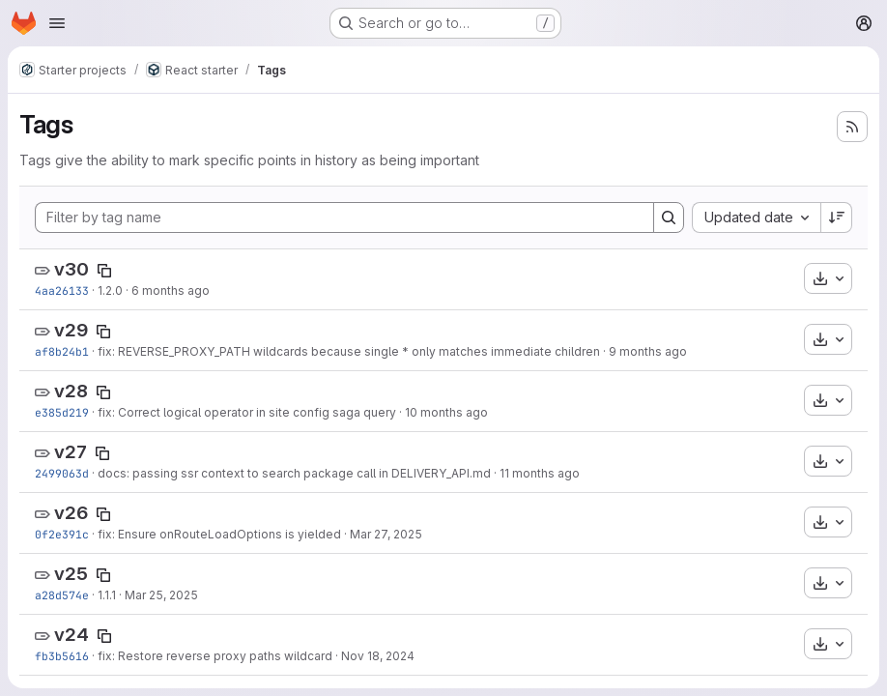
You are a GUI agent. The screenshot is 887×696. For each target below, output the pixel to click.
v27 (70, 452)
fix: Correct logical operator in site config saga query (247, 412)
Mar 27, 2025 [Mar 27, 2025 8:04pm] (386, 534)
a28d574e (62, 595)
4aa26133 (62, 290)
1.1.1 (107, 595)
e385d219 (62, 412)
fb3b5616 (62, 656)
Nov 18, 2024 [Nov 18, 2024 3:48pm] (378, 656)
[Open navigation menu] (57, 23)
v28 (71, 391)
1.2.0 (110, 290)
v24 (71, 635)
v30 (71, 269)
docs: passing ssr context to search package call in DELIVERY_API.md (294, 473)
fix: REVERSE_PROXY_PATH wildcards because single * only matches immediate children (349, 351)
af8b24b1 (62, 351)
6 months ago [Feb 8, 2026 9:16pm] (170, 290)
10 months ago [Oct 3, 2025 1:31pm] (446, 412)
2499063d (62, 473)
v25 (71, 574)
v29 (71, 330)
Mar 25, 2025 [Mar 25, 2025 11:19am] (161, 595)
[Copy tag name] (104, 270)
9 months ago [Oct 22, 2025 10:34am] (648, 351)
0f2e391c (62, 534)
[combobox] (756, 217)
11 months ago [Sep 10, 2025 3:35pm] (540, 473)
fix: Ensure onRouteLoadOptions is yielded (219, 534)
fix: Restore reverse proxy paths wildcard (215, 656)
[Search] (668, 217)
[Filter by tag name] (344, 217)
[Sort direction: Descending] (836, 217)
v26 (71, 513)
